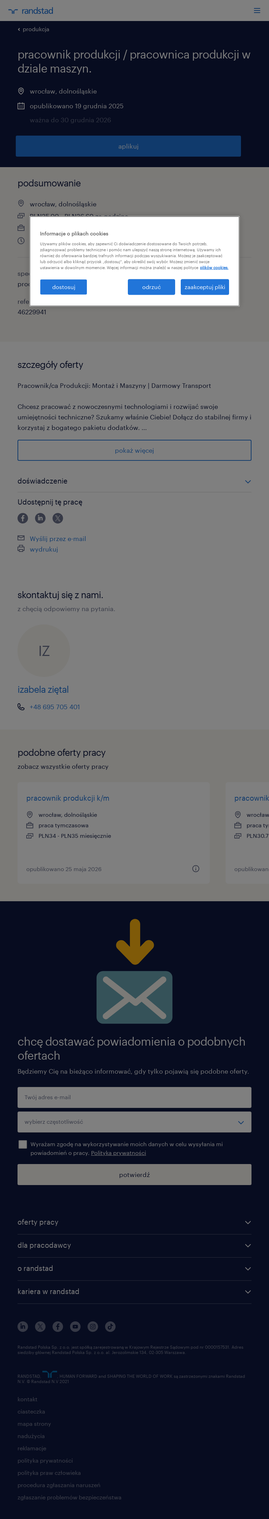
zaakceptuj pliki (205, 286)
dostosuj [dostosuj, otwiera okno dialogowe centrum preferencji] (63, 286)
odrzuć (151, 286)
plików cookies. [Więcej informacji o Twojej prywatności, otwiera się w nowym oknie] (214, 267)
